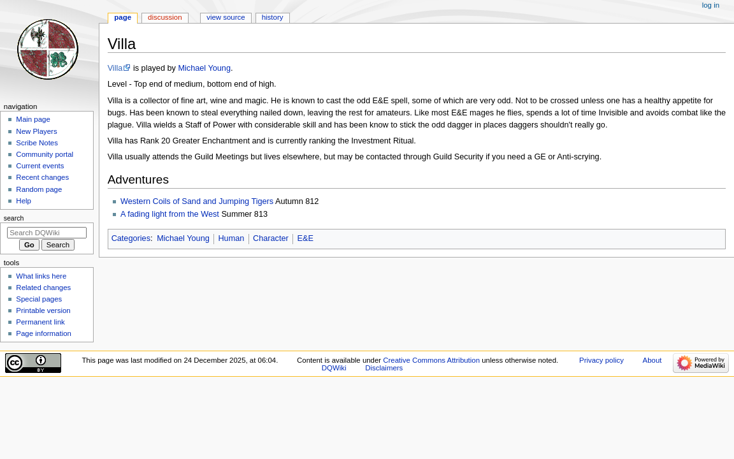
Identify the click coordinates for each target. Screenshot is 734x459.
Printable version (43, 310)
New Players (36, 131)
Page (122, 17)
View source (225, 17)
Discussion (165, 17)
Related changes (43, 287)
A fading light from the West (169, 214)
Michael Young (204, 68)
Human (231, 238)
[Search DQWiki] (47, 232)
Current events (40, 166)
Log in (710, 5)
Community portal (44, 154)
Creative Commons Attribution (431, 360)
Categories (131, 238)
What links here (41, 276)
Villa (115, 68)
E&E (305, 238)
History (273, 17)
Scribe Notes (37, 143)
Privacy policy (601, 360)
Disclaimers (384, 368)
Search (14, 218)
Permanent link (40, 322)
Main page (33, 119)
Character (271, 238)
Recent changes (42, 177)
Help (23, 201)
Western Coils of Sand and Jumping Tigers (196, 201)
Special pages (39, 299)
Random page (39, 189)
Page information (43, 333)
